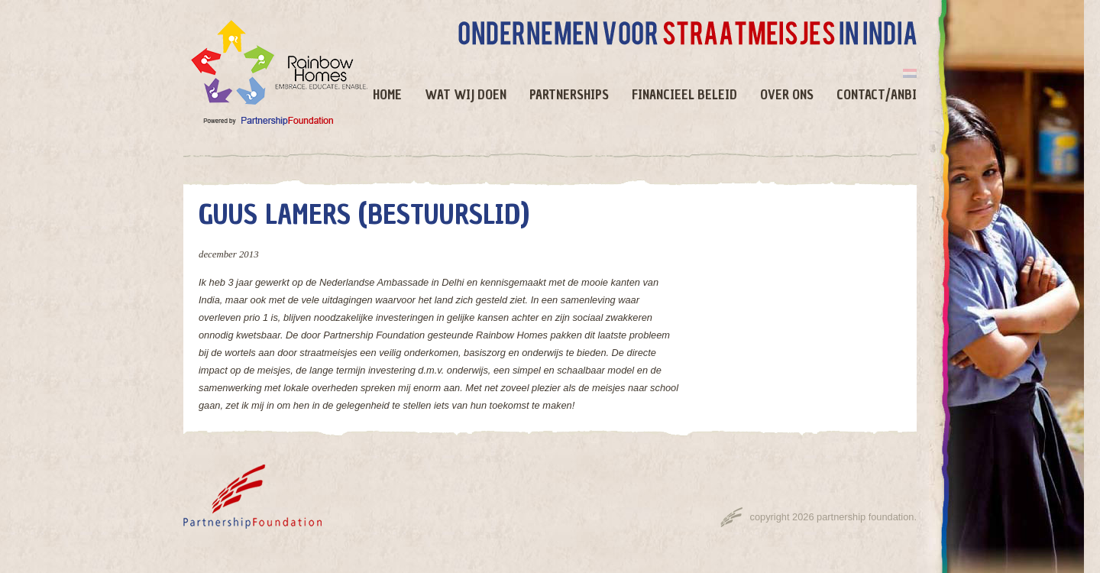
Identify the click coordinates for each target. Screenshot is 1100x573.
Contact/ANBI (876, 95)
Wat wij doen (465, 95)
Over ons (787, 95)
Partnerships (569, 95)
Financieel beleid (684, 95)
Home (387, 95)
